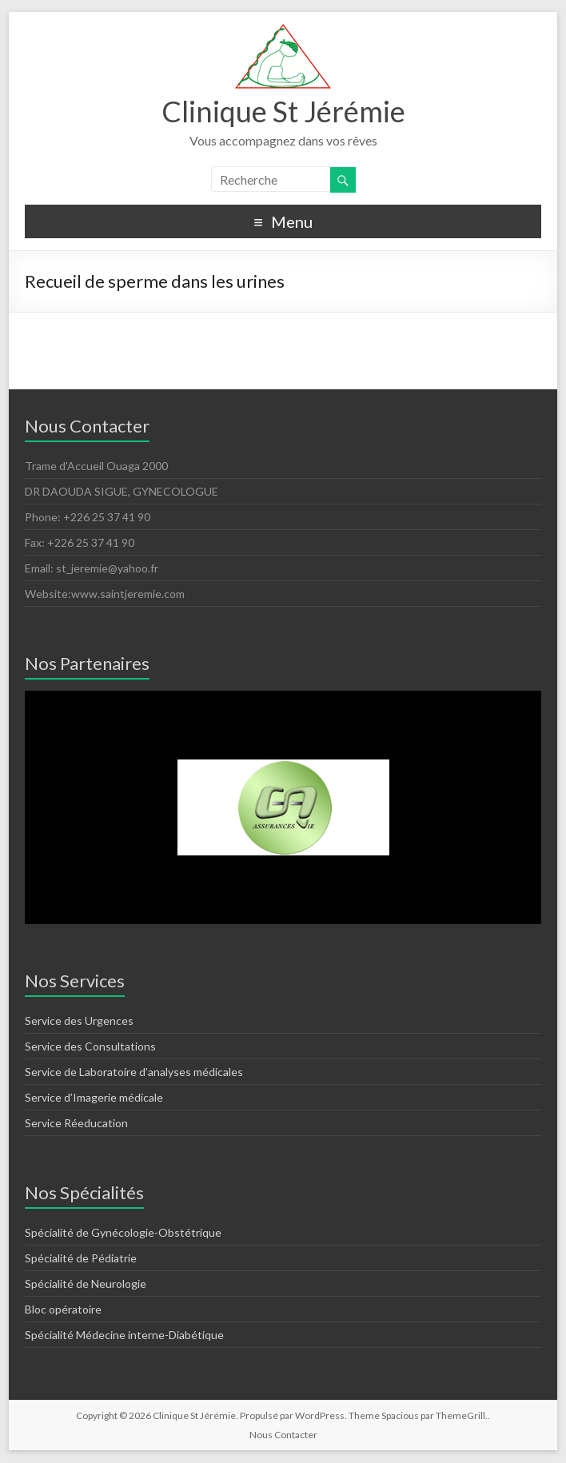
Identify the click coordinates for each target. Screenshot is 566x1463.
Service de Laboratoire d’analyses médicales (134, 1071)
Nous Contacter (283, 1435)
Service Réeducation (76, 1123)
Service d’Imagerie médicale (94, 1097)
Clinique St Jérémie (283, 111)
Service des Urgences (79, 1020)
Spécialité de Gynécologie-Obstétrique (123, 1232)
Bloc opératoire (63, 1309)
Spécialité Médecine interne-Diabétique (124, 1334)
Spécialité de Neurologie (85, 1283)
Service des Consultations (90, 1046)
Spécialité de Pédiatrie (81, 1258)
